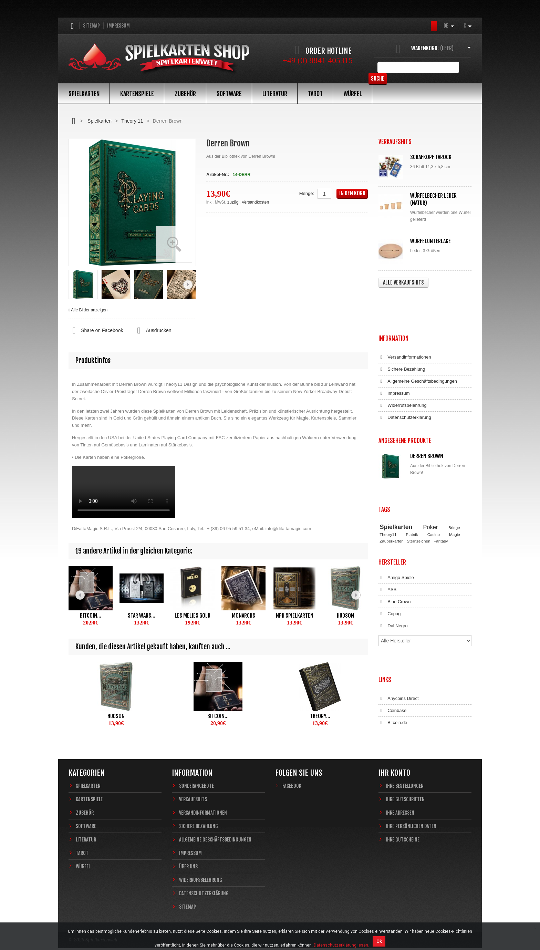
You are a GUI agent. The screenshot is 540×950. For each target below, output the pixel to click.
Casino (433, 469)
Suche (461, 67)
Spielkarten (84, 93)
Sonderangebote (196, 768)
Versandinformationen (404, 316)
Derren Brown (426, 408)
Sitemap (91, 26)
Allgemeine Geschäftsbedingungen (417, 340)
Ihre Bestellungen (405, 768)
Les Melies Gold (192, 615)
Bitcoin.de (392, 628)
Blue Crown (394, 530)
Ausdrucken (152, 330)
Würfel (352, 93)
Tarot (315, 93)
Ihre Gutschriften (405, 781)
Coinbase (392, 616)
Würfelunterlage (430, 241)
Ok (379, 941)
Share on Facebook (96, 330)
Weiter (188, 285)
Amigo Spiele (396, 506)
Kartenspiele (137, 93)
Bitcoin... (90, 615)
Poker (430, 461)
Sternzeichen (418, 475)
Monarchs (243, 615)
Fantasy (441, 475)
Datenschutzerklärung (404, 376)
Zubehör (185, 93)
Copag (389, 542)
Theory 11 (132, 121)
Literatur (274, 93)
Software (229, 93)
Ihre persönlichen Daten (411, 808)
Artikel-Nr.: (217, 174)
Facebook (291, 768)
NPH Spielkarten (294, 615)
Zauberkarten (392, 475)
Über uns (188, 848)
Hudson (345, 615)
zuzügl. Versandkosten (248, 202)
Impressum (118, 26)
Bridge (454, 462)
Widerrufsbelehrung (402, 364)
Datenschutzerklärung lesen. (341, 945)
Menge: (306, 193)
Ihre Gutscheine (402, 822)
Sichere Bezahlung (401, 328)
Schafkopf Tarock (430, 157)
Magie (454, 469)
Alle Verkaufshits (403, 282)
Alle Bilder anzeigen (89, 310)
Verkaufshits (193, 781)
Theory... (320, 716)
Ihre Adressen (400, 795)
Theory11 (388, 469)
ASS (387, 518)
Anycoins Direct (398, 604)
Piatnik (412, 469)
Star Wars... (141, 615)
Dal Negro (393, 554)
